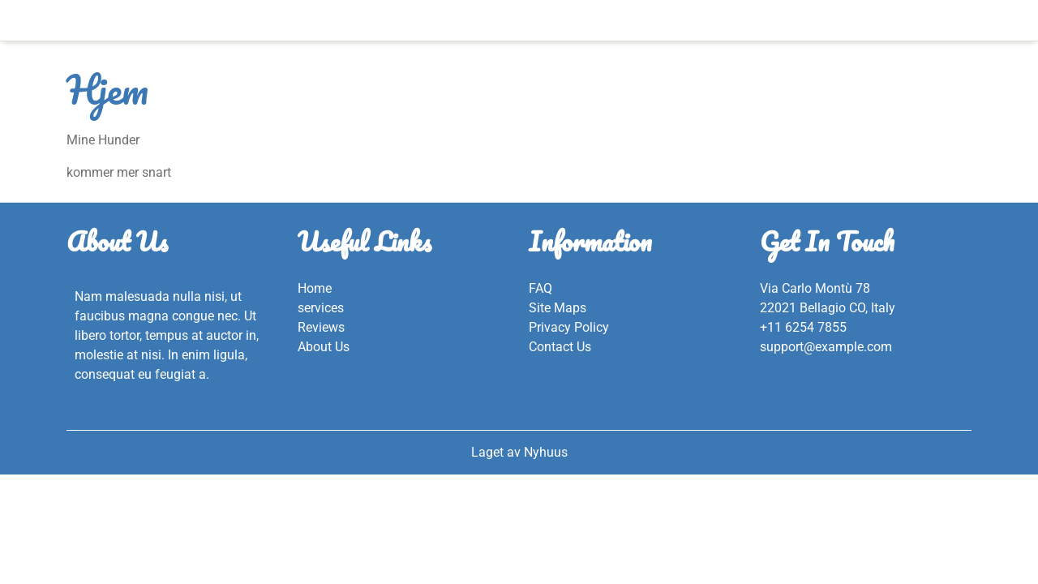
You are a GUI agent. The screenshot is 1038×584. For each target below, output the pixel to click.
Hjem (519, 20)
